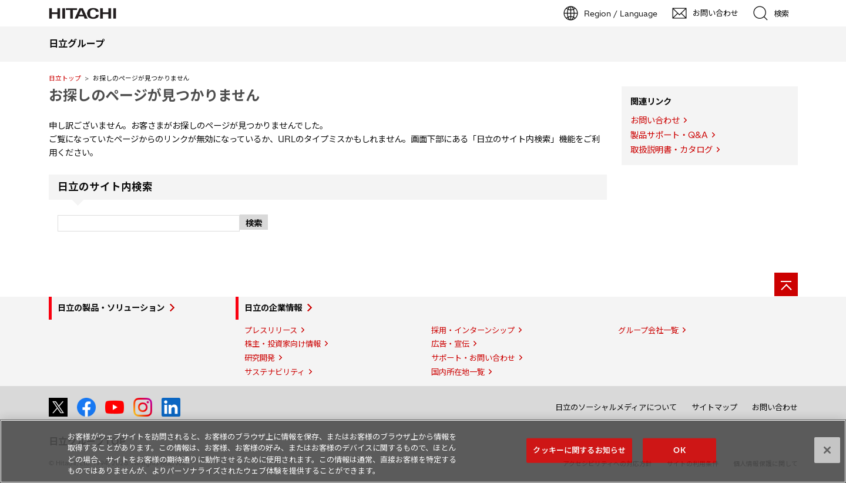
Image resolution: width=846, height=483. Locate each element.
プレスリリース (270, 330)
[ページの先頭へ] (786, 284)
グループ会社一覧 (648, 330)
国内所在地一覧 (458, 372)
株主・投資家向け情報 (282, 343)
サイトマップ (714, 407)
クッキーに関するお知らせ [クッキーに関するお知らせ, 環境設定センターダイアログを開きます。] (579, 450)
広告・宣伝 (450, 343)
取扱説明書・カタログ (671, 150)
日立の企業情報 (273, 308)
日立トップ (65, 78)
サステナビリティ (274, 372)
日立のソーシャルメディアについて (616, 407)
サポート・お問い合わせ (473, 358)
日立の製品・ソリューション (111, 308)
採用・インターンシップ (473, 330)
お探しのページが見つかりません (154, 95)
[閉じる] (827, 450)
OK (679, 450)
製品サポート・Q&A (669, 135)
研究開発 (259, 358)
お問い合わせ (655, 120)
